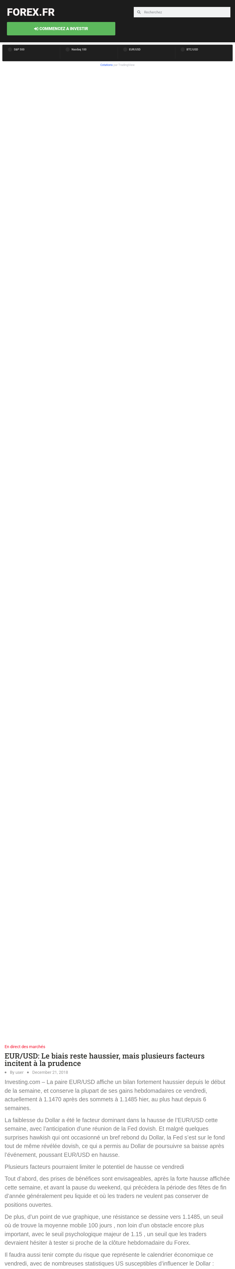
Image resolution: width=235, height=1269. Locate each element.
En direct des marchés (25, 1046)
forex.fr (31, 12)
